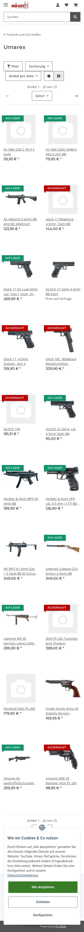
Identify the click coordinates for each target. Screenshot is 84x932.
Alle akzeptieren (43, 887)
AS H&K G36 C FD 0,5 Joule (19, 151)
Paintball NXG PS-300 (19, 708)
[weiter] (76, 96)
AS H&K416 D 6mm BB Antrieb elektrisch (20, 221)
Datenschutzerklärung (22, 875)
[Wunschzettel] (66, 4)
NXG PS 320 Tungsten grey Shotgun (62, 640)
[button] (58, 4)
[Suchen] (37, 17)
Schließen (43, 902)
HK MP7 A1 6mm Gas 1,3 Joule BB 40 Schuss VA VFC (20, 571)
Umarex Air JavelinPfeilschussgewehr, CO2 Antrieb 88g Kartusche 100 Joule (21, 780)
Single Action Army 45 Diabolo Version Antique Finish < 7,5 (62, 711)
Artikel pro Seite (21, 76)
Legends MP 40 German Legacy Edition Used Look (21, 641)
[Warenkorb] (75, 4)
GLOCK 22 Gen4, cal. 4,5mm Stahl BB (61, 431)
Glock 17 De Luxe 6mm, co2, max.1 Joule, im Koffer (21, 291)
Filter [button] (13, 66)
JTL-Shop (60, 926)
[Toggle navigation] (6, 3)
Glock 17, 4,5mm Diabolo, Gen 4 (16, 361)
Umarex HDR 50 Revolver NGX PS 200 (61, 780)
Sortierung (37, 66)
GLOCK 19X (12, 429)
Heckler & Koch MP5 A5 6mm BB (21, 501)
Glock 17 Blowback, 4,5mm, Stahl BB (60, 221)
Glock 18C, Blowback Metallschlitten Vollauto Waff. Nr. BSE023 (61, 361)
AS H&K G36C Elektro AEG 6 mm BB (61, 151)
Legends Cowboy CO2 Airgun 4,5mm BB (62, 571)
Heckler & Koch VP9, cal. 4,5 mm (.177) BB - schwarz (62, 501)
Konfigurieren (42, 915)
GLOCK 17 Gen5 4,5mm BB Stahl (63, 291)
